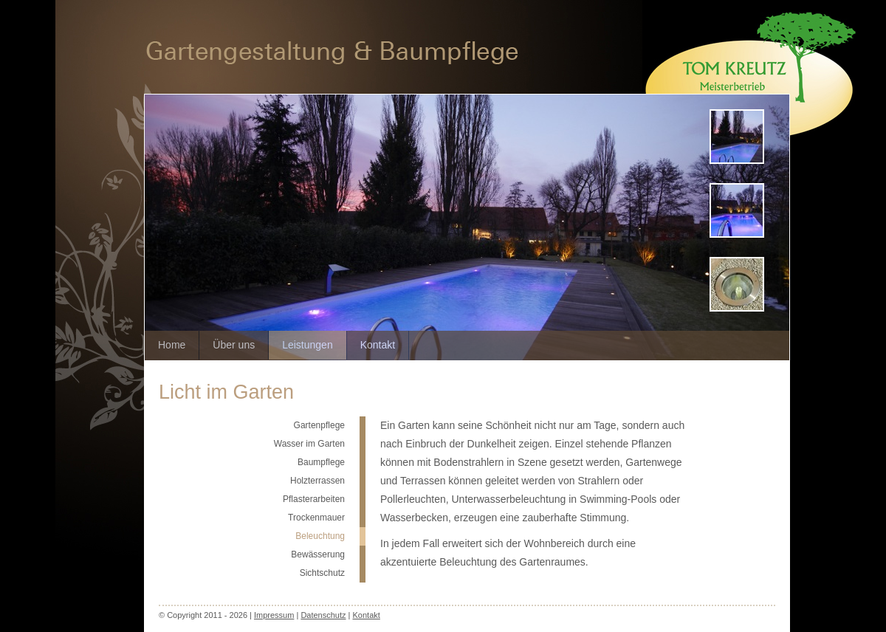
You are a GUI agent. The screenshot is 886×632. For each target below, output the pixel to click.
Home (171, 345)
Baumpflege (321, 462)
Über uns (234, 345)
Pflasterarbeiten (314, 499)
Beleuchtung (320, 536)
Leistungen (307, 345)
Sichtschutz (322, 573)
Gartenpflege (319, 425)
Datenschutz (323, 615)
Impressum (274, 615)
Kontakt (377, 345)
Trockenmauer (316, 517)
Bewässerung (318, 554)
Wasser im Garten (309, 444)
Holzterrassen (317, 480)
